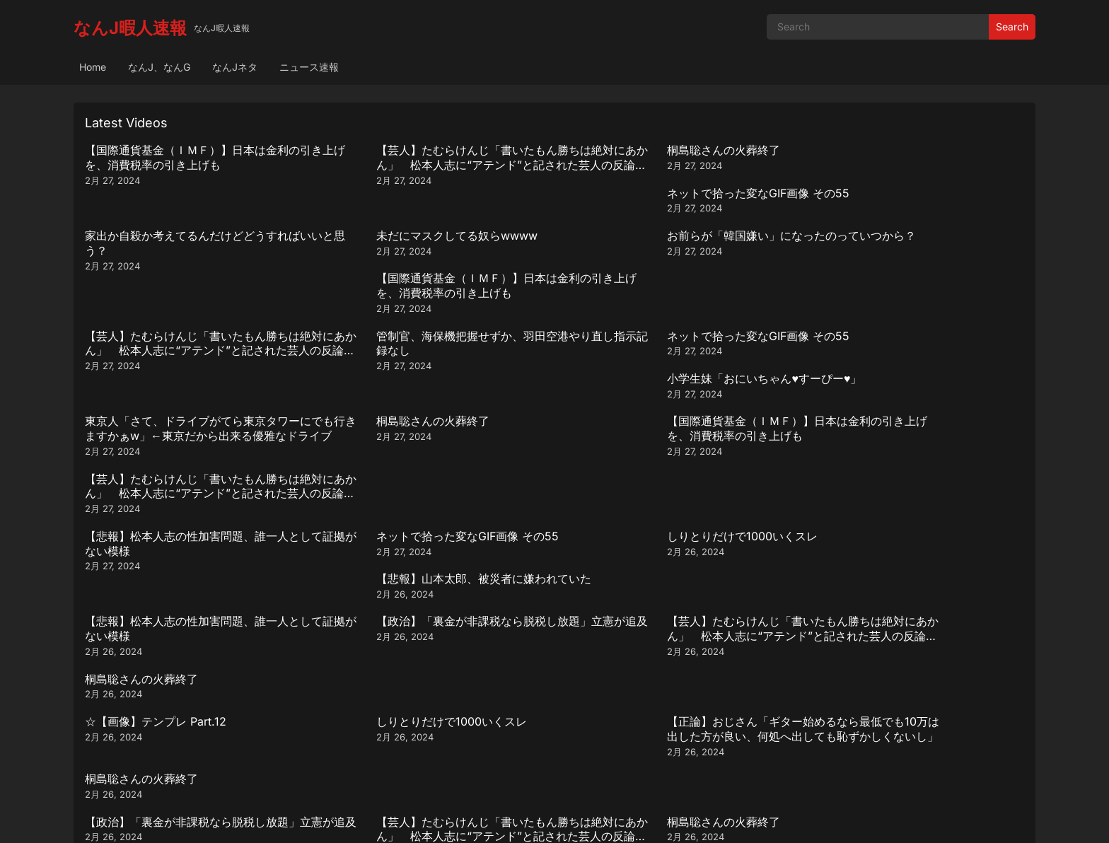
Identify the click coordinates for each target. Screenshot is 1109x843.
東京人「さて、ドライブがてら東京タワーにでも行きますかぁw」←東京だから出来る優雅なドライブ (198, 337)
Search (1012, 27)
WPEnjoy (655, 818)
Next (607, 741)
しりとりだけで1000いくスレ (635, 380)
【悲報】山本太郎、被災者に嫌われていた (905, 380)
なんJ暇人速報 (130, 28)
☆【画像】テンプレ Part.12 (155, 494)
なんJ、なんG (159, 67)
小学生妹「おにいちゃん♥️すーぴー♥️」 (895, 265)
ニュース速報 (309, 67)
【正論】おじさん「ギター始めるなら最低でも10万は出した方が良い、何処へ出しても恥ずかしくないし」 (673, 509)
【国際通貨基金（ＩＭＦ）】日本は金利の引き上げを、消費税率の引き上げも (198, 157)
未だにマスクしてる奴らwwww (403, 207)
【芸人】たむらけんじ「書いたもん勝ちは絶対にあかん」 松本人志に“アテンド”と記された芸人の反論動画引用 (436, 165)
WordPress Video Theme (573, 818)
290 (570, 741)
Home (92, 67)
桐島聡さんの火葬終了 (616, 150)
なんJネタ (234, 67)
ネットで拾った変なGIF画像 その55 (889, 150)
